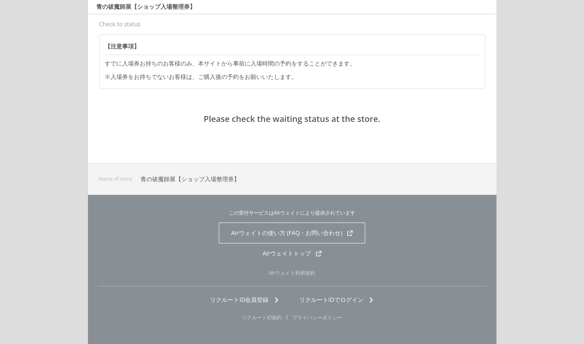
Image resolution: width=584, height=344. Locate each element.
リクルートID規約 (262, 318)
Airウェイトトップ (292, 253)
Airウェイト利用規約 (292, 272)
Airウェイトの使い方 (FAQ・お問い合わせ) (292, 233)
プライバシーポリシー (317, 318)
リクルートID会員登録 (244, 300)
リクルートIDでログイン (336, 300)
